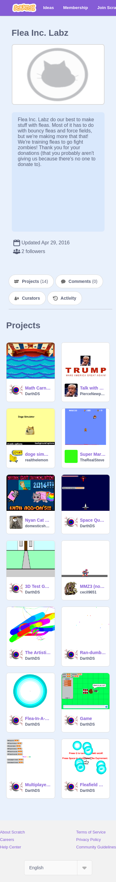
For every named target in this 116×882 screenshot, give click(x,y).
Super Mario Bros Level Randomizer (93, 454)
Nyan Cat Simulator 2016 (38, 520)
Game (86, 718)
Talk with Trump (93, 388)
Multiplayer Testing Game (38, 784)
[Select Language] (58, 867)
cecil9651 (88, 592)
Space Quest (93, 520)
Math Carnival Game (38, 388)
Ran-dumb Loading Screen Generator (93, 652)
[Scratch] (24, 8)
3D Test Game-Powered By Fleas (38, 586)
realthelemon (36, 460)
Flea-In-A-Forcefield (38, 718)
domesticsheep (38, 526)
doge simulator (38, 454)
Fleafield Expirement (93, 784)
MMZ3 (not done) (93, 586)
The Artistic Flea (38, 652)
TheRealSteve (92, 460)
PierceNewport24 (93, 394)
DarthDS (32, 394)
